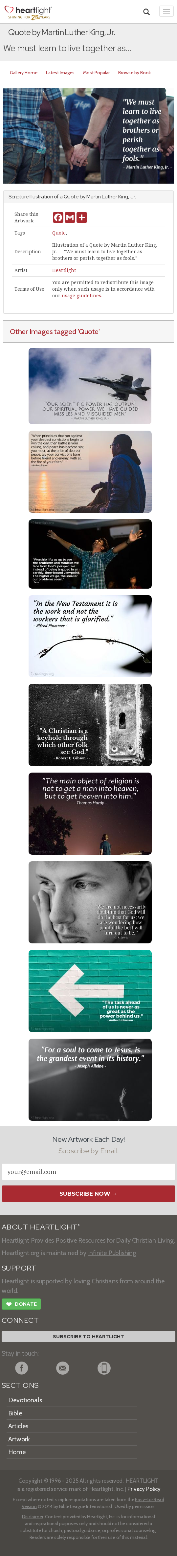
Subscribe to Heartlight (88, 1337)
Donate (21, 1305)
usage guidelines (81, 295)
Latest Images (60, 73)
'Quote (88, 331)
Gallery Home (23, 73)
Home (17, 1452)
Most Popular (96, 73)
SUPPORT (19, 1268)
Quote (59, 233)
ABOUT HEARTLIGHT (41, 1227)
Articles (18, 1426)
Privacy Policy (144, 1488)
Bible (15, 1413)
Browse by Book (134, 73)
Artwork (19, 1439)
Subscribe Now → (88, 1193)
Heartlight (64, 270)
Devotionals (25, 1400)
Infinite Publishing (112, 1253)
